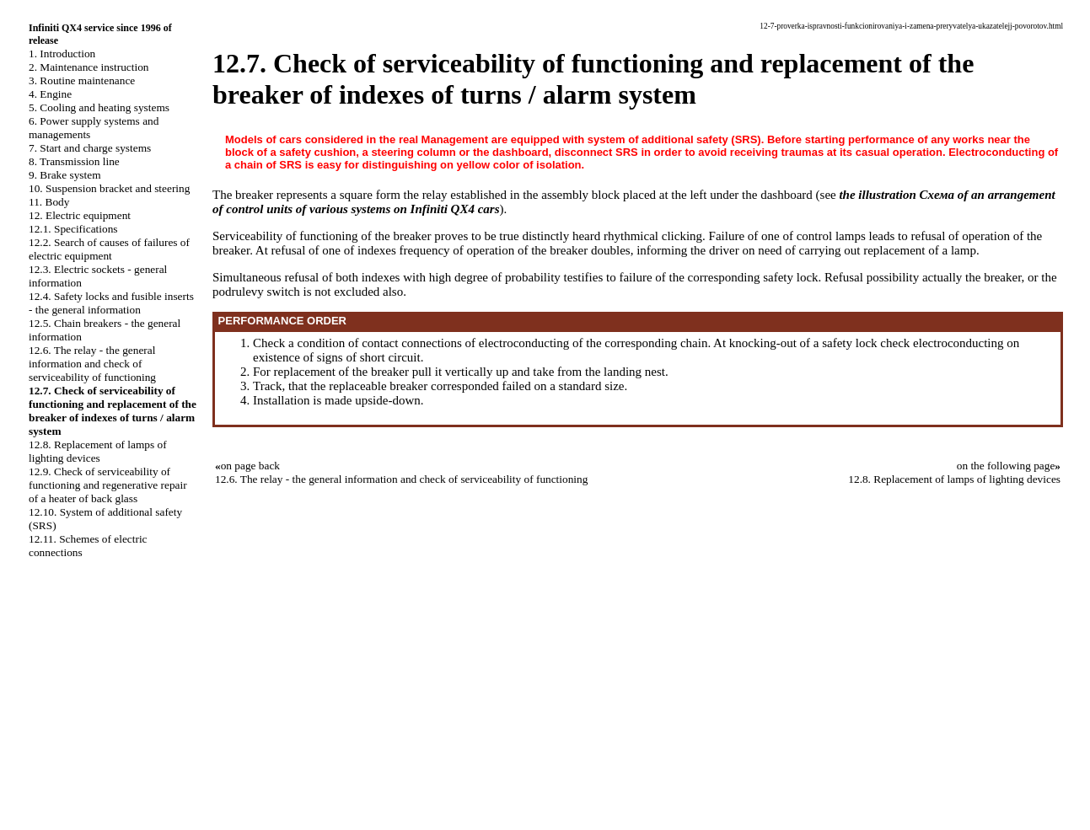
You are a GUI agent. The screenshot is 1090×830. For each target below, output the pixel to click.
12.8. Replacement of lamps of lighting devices (98, 451)
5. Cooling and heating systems (99, 107)
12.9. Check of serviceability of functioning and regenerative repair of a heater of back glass (108, 485)
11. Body (49, 201)
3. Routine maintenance (82, 80)
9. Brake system (65, 175)
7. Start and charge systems (90, 148)
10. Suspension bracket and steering (109, 188)
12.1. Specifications (73, 228)
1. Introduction (62, 53)
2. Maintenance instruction (89, 67)
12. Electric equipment (80, 215)
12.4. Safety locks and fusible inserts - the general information (111, 303)
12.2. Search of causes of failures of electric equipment (109, 249)
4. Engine (50, 94)
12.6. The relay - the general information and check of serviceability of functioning (92, 363)
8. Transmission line (74, 161)
